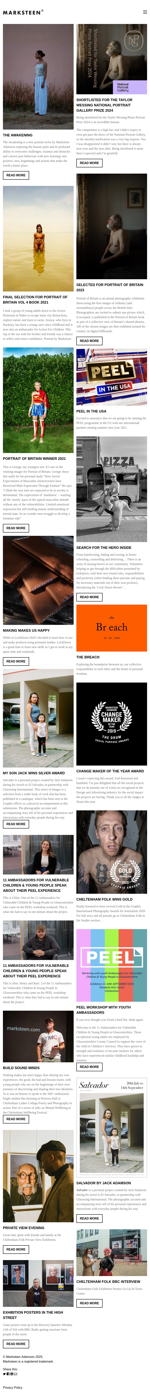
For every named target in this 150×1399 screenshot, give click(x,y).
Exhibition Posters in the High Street (33, 1315)
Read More (16, 175)
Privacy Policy (12, 1387)
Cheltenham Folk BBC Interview (108, 1282)
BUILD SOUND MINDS (21, 1068)
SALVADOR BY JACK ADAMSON (103, 1183)
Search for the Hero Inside (103, 548)
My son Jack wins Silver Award (34, 773)
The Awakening (17, 135)
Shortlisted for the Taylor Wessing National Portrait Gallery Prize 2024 (104, 105)
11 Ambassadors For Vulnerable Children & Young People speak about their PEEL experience (36, 885)
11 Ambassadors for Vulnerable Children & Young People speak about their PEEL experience (36, 971)
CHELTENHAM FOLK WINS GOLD (104, 899)
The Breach (87, 657)
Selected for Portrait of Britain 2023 (109, 287)
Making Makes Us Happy (26, 630)
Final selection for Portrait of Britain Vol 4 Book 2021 (35, 299)
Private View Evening (23, 1228)
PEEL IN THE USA (91, 411)
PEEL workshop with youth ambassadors (103, 1010)
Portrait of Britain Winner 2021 (34, 459)
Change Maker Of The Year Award (110, 771)
